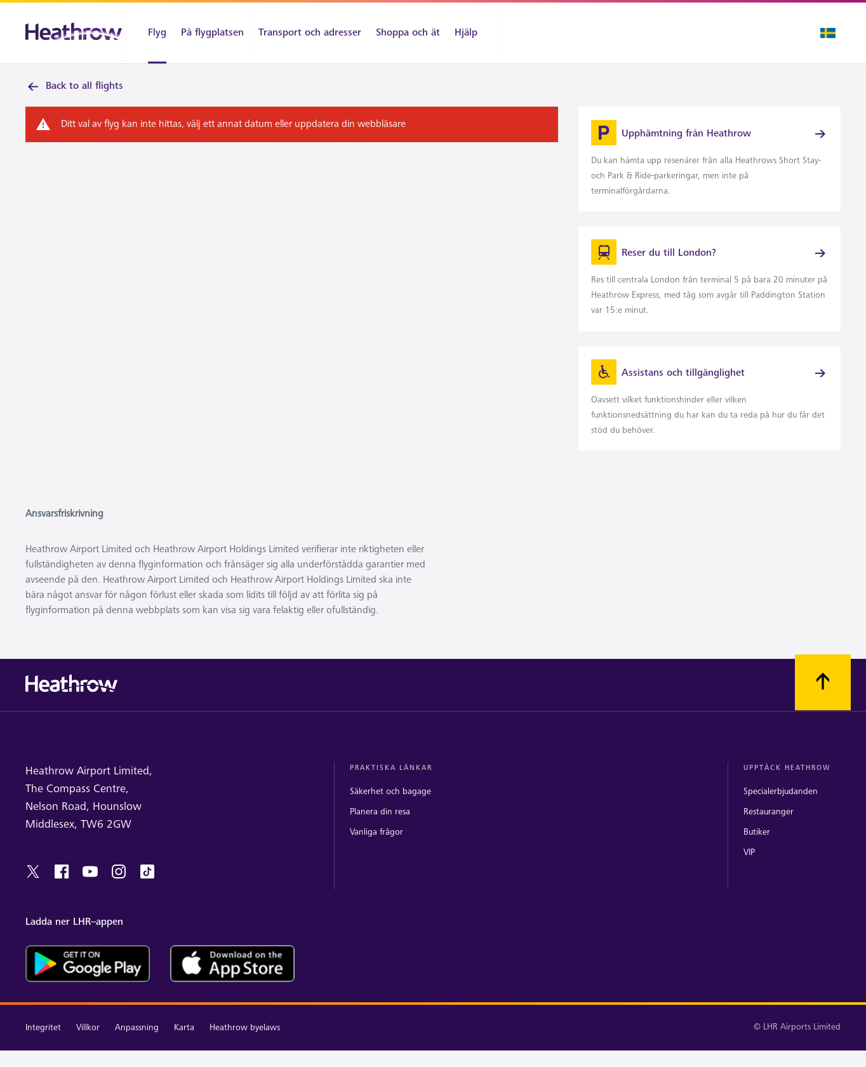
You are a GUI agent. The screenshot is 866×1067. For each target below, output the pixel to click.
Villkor (88, 1043)
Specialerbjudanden (780, 807)
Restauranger (768, 828)
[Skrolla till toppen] (823, 699)
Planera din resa (380, 828)
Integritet (43, 1043)
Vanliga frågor (376, 848)
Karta (184, 1043)
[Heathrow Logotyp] (73, 33)
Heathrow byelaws (245, 1043)
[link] (709, 163)
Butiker (756, 848)
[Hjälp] (473, 33)
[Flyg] (150, 33)
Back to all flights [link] (74, 86)
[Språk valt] (828, 33)
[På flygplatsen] (212, 33)
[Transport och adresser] (309, 33)
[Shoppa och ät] (408, 33)
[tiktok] (147, 888)
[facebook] (61, 888)
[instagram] (118, 888)
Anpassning (137, 1043)
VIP (749, 868)
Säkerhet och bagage (390, 807)
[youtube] (90, 888)
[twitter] (33, 888)
